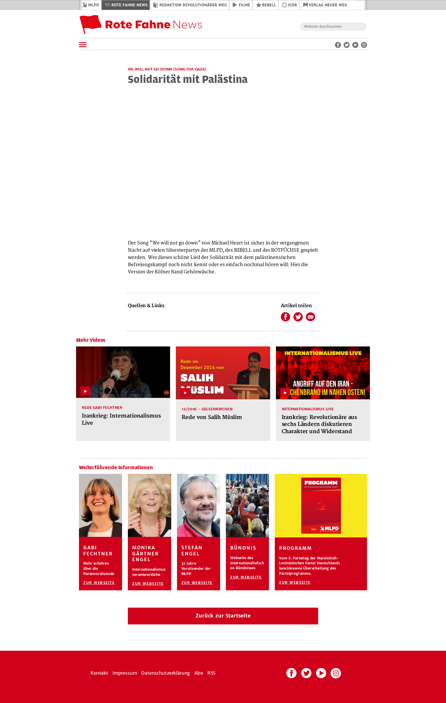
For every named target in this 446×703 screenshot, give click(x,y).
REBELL (269, 5)
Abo (198, 673)
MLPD (93, 5)
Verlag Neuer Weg (328, 5)
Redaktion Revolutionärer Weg (193, 5)
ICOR (292, 5)
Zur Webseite (99, 582)
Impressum (125, 673)
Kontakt (99, 673)
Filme (244, 5)
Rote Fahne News (129, 5)
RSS (211, 673)
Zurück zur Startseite (223, 616)
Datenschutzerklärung (165, 673)
